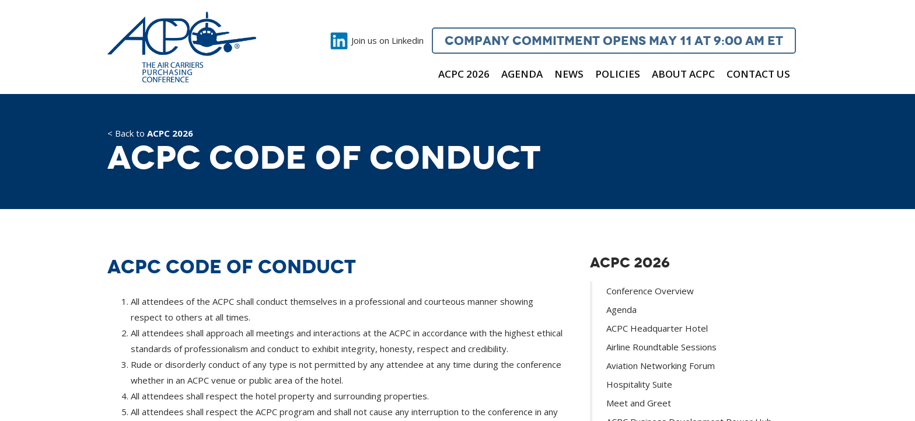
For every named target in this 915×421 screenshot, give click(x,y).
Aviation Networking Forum (660, 365)
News (569, 74)
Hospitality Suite (639, 384)
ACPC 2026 (464, 74)
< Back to (150, 134)
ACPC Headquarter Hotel (657, 328)
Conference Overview (650, 291)
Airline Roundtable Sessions (661, 347)
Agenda (522, 74)
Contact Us (758, 74)
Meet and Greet (638, 403)
